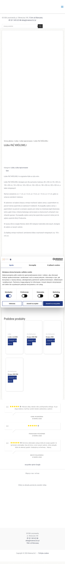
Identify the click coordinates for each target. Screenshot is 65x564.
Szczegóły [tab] (32, 265)
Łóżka (16, 143)
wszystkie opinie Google (32, 467)
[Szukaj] (40, 29)
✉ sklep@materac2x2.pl (28, 23)
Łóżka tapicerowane (26, 143)
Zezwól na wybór (32, 303)
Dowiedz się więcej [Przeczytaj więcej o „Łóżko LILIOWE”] (12, 344)
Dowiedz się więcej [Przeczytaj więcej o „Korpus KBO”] (50, 344)
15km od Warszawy (32, 546)
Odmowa (12, 303)
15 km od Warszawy (36, 20)
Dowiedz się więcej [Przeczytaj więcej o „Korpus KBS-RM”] (31, 344)
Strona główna (8, 143)
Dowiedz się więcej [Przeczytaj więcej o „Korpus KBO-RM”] (12, 381)
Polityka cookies (43, 556)
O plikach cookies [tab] (53, 265)
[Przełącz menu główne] (62, 8)
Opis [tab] (7, 173)
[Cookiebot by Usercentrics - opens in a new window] (54, 259)
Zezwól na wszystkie (53, 303)
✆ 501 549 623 (14, 23)
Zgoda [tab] (11, 265)
